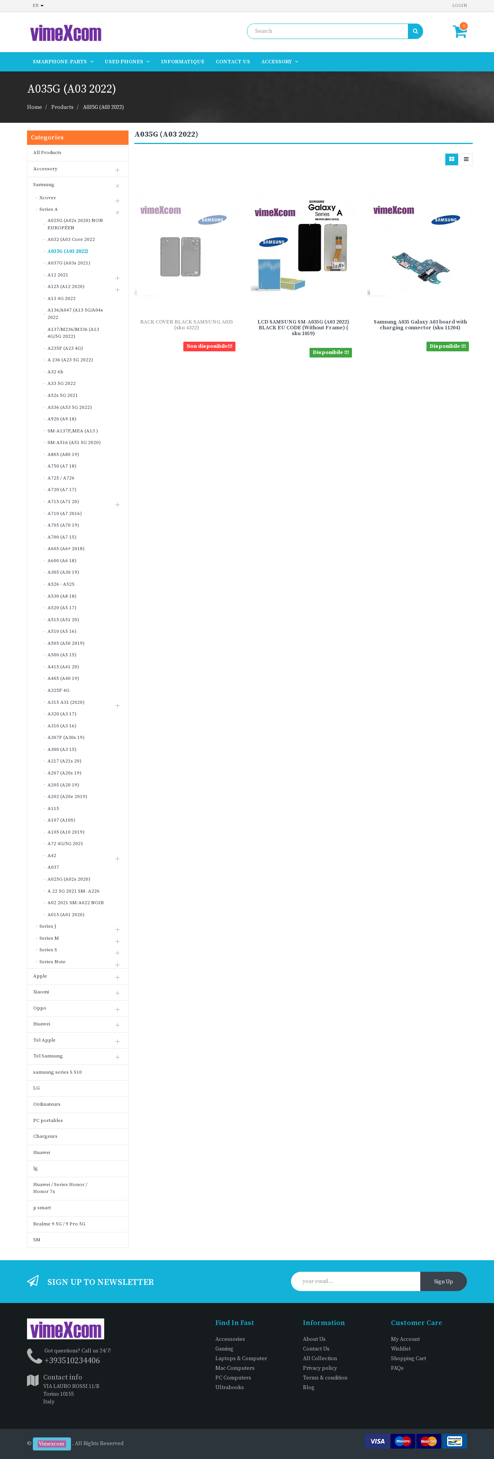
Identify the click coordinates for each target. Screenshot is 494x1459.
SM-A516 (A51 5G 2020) (74, 442)
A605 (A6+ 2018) (66, 549)
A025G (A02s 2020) (68, 879)
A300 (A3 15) (61, 749)
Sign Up (443, 1281)
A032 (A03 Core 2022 (71, 239)
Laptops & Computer (241, 1358)
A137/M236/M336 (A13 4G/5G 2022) (73, 333)
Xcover (47, 198)
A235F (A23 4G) (65, 348)
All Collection (320, 1358)
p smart (42, 1208)
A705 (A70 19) (63, 525)
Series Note (52, 962)
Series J (47, 926)
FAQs (397, 1368)
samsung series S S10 (57, 1072)
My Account (405, 1339)
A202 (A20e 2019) (67, 796)
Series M (49, 938)
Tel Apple (44, 1040)
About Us (314, 1339)
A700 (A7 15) (61, 537)
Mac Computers (235, 1368)
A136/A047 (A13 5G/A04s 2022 (75, 313)
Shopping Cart (408, 1358)
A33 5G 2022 (61, 383)
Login (459, 5)
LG (36, 1088)
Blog (309, 1387)
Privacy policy (320, 1368)
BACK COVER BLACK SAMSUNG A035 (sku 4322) (186, 325)
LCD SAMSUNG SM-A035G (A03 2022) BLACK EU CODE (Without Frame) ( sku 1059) (303, 328)
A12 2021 (57, 275)
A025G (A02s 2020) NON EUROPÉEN (75, 224)
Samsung (43, 184)
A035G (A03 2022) (103, 107)
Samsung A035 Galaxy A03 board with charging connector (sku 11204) (420, 325)
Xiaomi (41, 992)
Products (62, 107)
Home (34, 107)
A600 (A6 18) (61, 561)
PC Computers (233, 1377)
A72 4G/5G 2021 (65, 843)
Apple (40, 976)
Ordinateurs (47, 1104)
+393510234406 (72, 1361)
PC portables (48, 1120)
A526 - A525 (60, 584)
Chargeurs (45, 1136)
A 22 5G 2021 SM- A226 (73, 891)
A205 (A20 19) (63, 785)
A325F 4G (58, 690)
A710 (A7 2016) (64, 513)
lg (35, 1168)
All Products (47, 152)
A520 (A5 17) (61, 608)
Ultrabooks (229, 1387)
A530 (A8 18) (61, 596)
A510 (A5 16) (61, 631)
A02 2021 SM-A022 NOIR (75, 903)
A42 (51, 855)
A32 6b (55, 372)
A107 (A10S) (61, 820)
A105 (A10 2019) (66, 832)
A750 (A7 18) (61, 466)
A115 (53, 808)
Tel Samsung (48, 1056)
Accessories (230, 1339)
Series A (48, 209)
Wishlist (401, 1348)
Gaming (224, 1348)
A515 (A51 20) (63, 620)
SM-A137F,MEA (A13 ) (72, 431)
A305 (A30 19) (63, 572)
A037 (53, 867)
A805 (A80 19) (63, 454)
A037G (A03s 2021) (68, 263)
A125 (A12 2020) (66, 286)
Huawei (41, 1024)
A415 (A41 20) (63, 667)
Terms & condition (325, 1377)
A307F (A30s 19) (66, 737)
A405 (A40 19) (63, 678)
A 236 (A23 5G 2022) (70, 360)
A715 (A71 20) (63, 501)
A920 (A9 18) (61, 419)
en (38, 5)
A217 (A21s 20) (64, 761)
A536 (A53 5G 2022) (69, 407)
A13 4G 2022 (61, 298)
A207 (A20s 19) (64, 773)
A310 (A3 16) (61, 726)
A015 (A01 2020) (66, 915)
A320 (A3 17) (61, 714)
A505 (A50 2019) (66, 643)
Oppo (39, 1008)
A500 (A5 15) (61, 655)
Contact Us (316, 1348)
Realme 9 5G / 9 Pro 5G (59, 1224)
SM (37, 1240)
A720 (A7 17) (61, 489)
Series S (48, 950)
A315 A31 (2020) (66, 702)
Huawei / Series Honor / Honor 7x (60, 1188)
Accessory (45, 169)
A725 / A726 (60, 478)
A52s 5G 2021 (62, 395)
